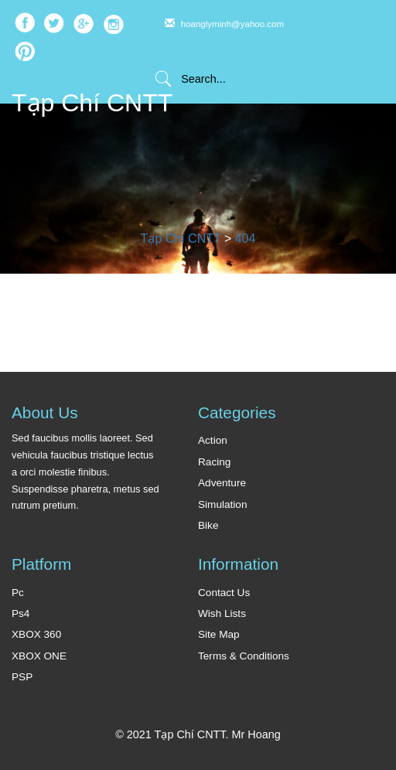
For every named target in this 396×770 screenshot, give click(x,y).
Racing (214, 462)
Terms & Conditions (243, 656)
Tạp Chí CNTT (92, 103)
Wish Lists (222, 613)
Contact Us (224, 592)
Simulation (222, 504)
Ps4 (20, 613)
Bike (208, 525)
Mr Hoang (256, 734)
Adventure (222, 483)
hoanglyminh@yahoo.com (225, 24)
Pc (18, 592)
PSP (22, 677)
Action (212, 440)
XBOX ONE (39, 656)
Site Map (219, 634)
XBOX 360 (36, 634)
